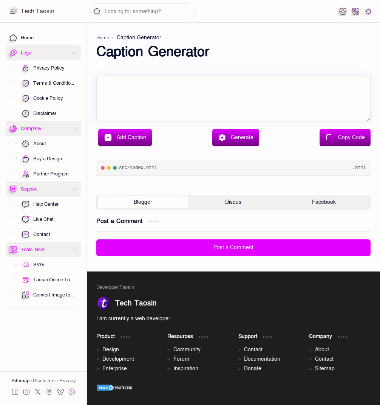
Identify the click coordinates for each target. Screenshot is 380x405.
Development (118, 359)
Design (110, 349)
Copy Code (345, 137)
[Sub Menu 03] (48, 98)
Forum (181, 359)
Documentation (262, 359)
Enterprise (114, 368)
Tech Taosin (37, 11)
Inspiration (185, 368)
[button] (13, 11)
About (322, 349)
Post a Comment (233, 247)
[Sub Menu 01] (48, 68)
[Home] (43, 37)
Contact (253, 349)
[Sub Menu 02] (48, 83)
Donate (252, 368)
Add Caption (125, 137)
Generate (235, 137)
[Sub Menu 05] (48, 113)
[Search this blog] (142, 11)
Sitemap (21, 380)
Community (187, 349)
